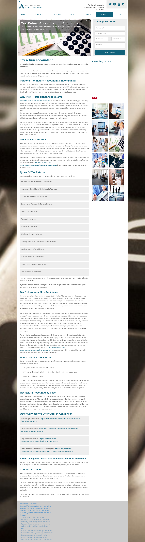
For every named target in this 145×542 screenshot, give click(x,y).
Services (104, 14)
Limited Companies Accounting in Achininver (36, 531)
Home (23, 14)
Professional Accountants (28, 504)
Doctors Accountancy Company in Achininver (36, 533)
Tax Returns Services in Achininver (33, 517)
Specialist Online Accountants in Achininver (35, 510)
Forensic (57, 14)
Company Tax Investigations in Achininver (35, 522)
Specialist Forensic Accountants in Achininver (35, 508)
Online (72, 14)
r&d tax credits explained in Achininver (34, 526)
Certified (87, 14)
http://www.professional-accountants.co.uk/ (35, 100)
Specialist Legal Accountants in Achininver (36, 524)
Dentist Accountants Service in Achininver (35, 535)
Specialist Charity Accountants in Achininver (36, 539)
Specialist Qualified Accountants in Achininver (35, 513)
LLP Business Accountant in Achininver (34, 537)
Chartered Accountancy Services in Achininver (36, 506)
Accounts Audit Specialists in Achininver (35, 519)
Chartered (38, 14)
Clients (119, 14)
